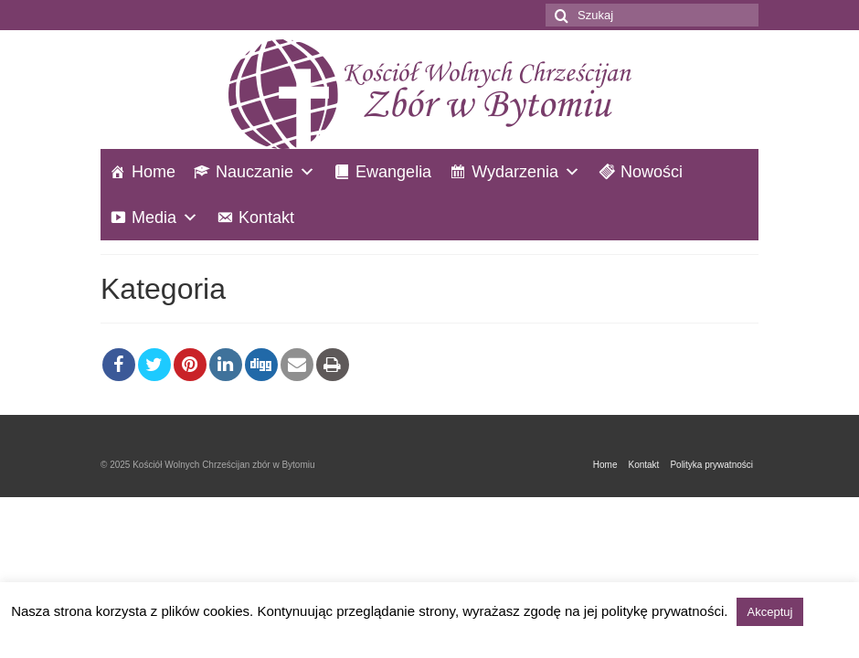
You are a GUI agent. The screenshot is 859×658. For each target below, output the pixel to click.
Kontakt (266, 217)
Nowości (651, 172)
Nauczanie (254, 172)
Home (153, 172)
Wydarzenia (515, 172)
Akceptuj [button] (770, 612)
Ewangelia (393, 172)
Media (154, 217)
